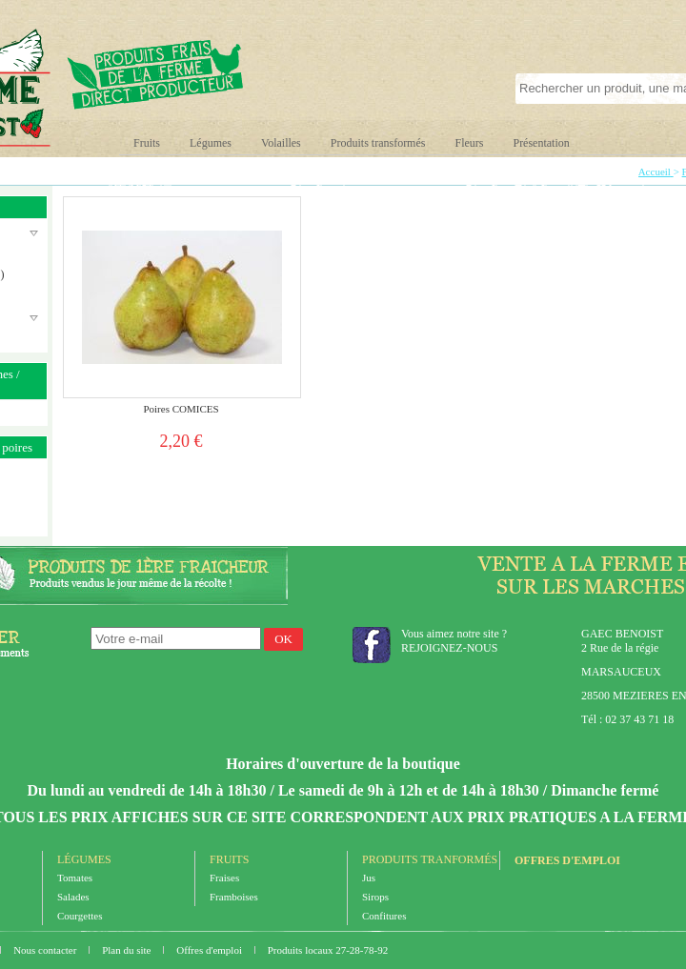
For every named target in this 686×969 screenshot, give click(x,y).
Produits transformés (378, 143)
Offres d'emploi (567, 860)
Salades (73, 896)
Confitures (384, 915)
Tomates (74, 877)
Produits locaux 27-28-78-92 (328, 950)
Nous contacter (46, 950)
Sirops (375, 896)
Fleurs (468, 143)
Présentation (541, 143)
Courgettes (79, 915)
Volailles (281, 143)
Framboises (234, 896)
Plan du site (127, 950)
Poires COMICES (180, 408)
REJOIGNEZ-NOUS (449, 648)
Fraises (224, 877)
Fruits (146, 143)
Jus (368, 877)
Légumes (211, 143)
